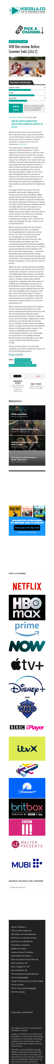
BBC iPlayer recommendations (23, 934)
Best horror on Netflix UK (22, 941)
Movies (13, 42)
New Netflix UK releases (21, 956)
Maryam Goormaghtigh (23, 362)
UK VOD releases (18, 992)
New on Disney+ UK (19, 963)
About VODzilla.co (18, 927)
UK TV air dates (17, 985)
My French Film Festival (17, 365)
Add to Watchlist (16, 355)
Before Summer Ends (22, 359)
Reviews (23, 42)
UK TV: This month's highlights (23, 988)
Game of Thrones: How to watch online (27, 981)
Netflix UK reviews (18, 949)
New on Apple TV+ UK (20, 967)
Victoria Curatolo (16, 117)
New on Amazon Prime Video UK (24, 960)
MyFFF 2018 (31, 365)
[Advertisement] (27, 491)
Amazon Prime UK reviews (22, 952)
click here (23, 144)
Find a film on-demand (20, 945)
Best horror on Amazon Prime (23, 938)
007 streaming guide (19, 978)
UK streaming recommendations (25, 974)
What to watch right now (21, 931)
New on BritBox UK (19, 970)
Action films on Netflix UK (22, 1012)
